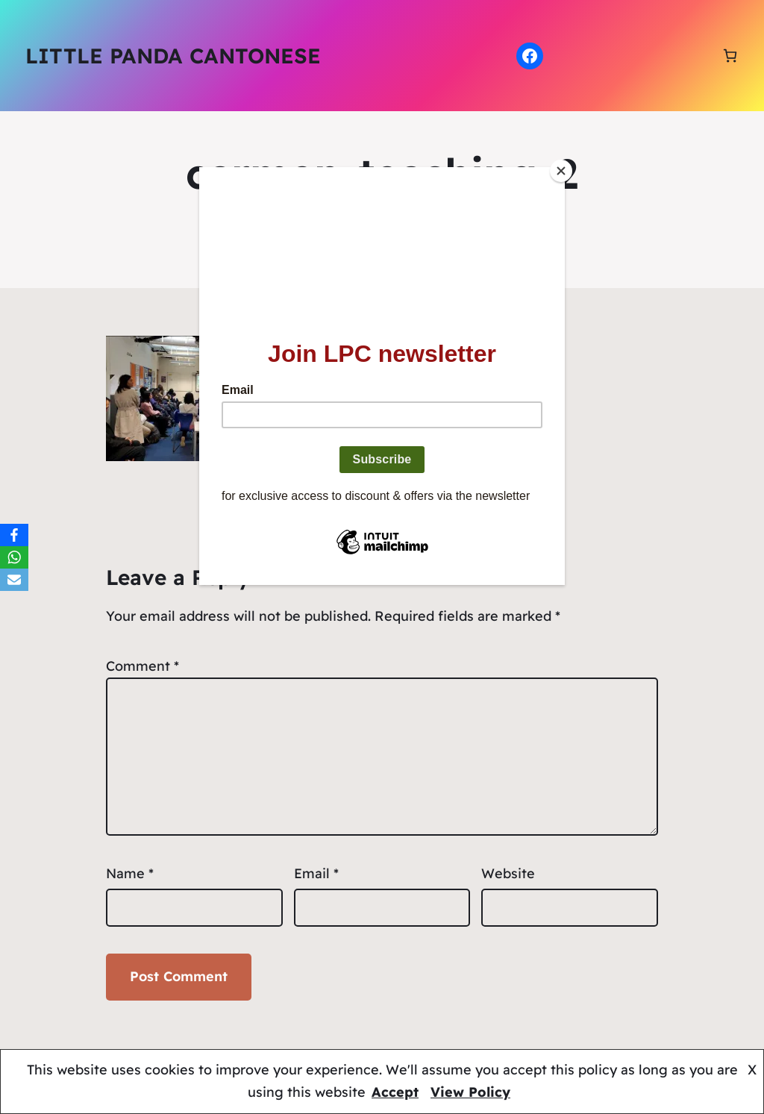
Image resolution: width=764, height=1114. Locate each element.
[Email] (14, 580)
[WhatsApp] (14, 557)
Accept (395, 1092)
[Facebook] (14, 535)
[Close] (561, 171)
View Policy (470, 1092)
